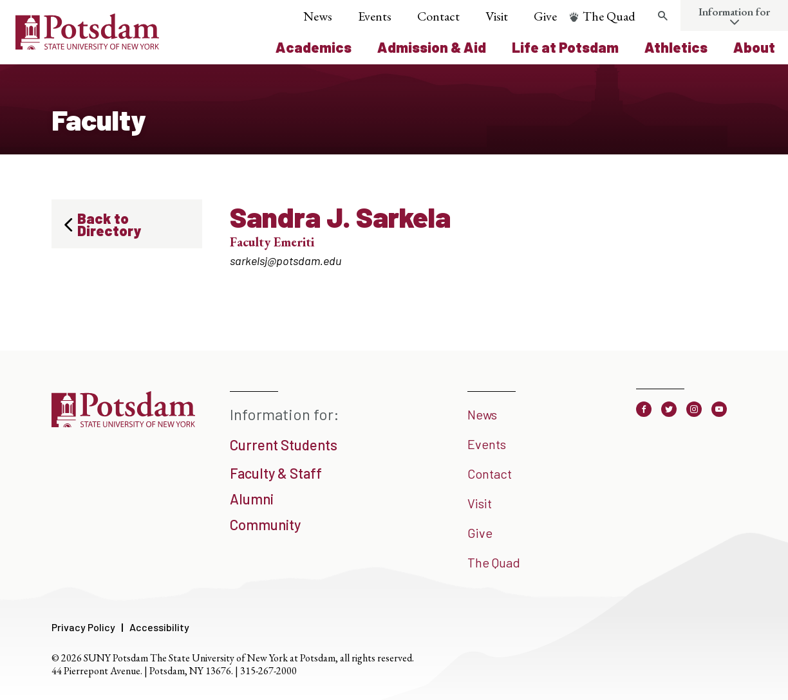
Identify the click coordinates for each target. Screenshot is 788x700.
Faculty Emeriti (272, 242)
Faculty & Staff (276, 473)
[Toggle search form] (662, 16)
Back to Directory (109, 224)
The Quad (609, 16)
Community (265, 524)
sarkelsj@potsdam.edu (285, 260)
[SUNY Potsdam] (123, 422)
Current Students (283, 444)
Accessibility (159, 627)
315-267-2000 (268, 670)
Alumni (252, 498)
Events (374, 16)
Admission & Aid (431, 47)
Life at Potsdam (565, 47)
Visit (496, 16)
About (754, 47)
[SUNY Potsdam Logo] (87, 45)
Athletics (676, 47)
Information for (734, 12)
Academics (314, 47)
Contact (438, 16)
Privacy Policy (83, 627)
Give (545, 16)
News (317, 16)
